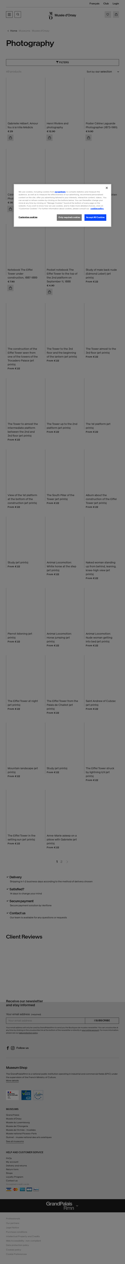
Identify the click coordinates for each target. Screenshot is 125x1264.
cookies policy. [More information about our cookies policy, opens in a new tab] (97, 209)
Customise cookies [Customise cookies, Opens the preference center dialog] (28, 217)
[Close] (106, 187)
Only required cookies (69, 217)
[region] (62, 205)
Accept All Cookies (95, 217)
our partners (60, 192)
